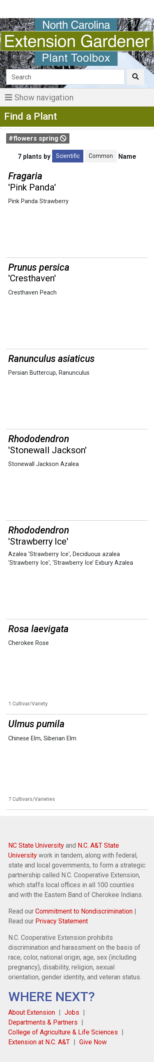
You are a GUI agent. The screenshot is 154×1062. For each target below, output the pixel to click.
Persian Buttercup (32, 372)
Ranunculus (74, 372)
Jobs (71, 1012)
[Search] (65, 77)
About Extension (31, 1012)
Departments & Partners (43, 1022)
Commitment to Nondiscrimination (84, 911)
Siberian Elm (60, 738)
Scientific (68, 156)
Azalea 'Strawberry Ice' (39, 554)
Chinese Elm (24, 738)
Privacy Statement (61, 921)
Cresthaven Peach (32, 292)
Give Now (93, 1042)
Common (101, 156)
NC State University (36, 845)
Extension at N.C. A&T (39, 1042)
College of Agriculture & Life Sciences (63, 1032)
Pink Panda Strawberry (38, 201)
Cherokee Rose (28, 643)
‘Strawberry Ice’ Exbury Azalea (93, 562)
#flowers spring (38, 138)
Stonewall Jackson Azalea (43, 464)
